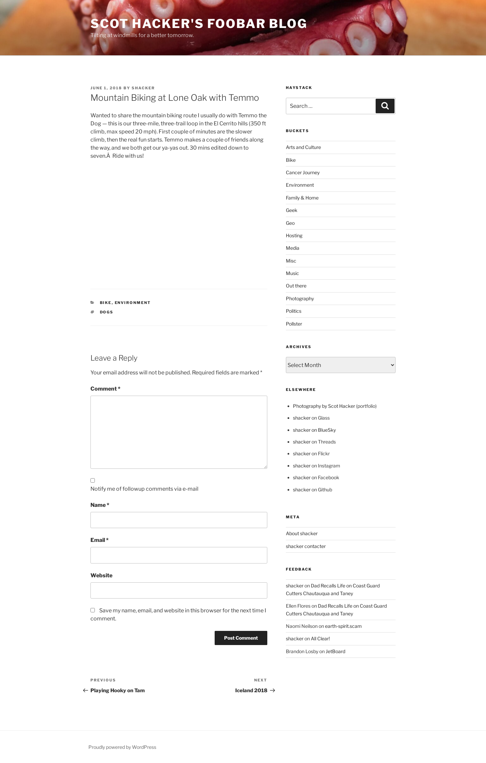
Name (99, 505)
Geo (290, 223)
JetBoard (335, 651)
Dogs (107, 312)
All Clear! (320, 638)
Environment (133, 302)
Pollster (294, 324)
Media (292, 248)
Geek (291, 210)
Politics (293, 311)
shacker (143, 88)
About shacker (302, 533)
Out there (296, 285)
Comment (105, 389)
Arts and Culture (303, 147)
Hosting (294, 235)
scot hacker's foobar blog (198, 23)
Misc (291, 261)
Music (292, 273)
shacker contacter (306, 546)
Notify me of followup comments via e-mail (144, 489)
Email (99, 540)
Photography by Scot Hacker (324, 406)
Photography (300, 298)
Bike (106, 302)
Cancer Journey (303, 172)
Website (101, 575)
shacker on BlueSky (314, 430)
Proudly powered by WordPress (122, 747)
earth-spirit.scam (343, 626)
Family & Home (302, 198)
